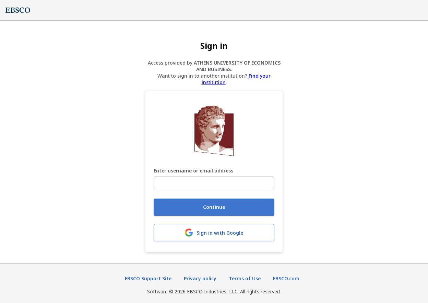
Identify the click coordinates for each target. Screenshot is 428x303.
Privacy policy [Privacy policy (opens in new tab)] (200, 278)
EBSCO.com (286, 278)
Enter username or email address (193, 171)
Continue (214, 207)
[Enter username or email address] (214, 183)
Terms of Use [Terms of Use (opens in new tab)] (245, 278)
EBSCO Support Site (148, 278)
